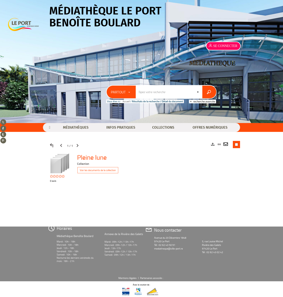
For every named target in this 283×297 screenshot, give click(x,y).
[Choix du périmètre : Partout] (121, 92)
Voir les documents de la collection (98, 170)
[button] (76, 127)
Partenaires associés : (152, 278)
